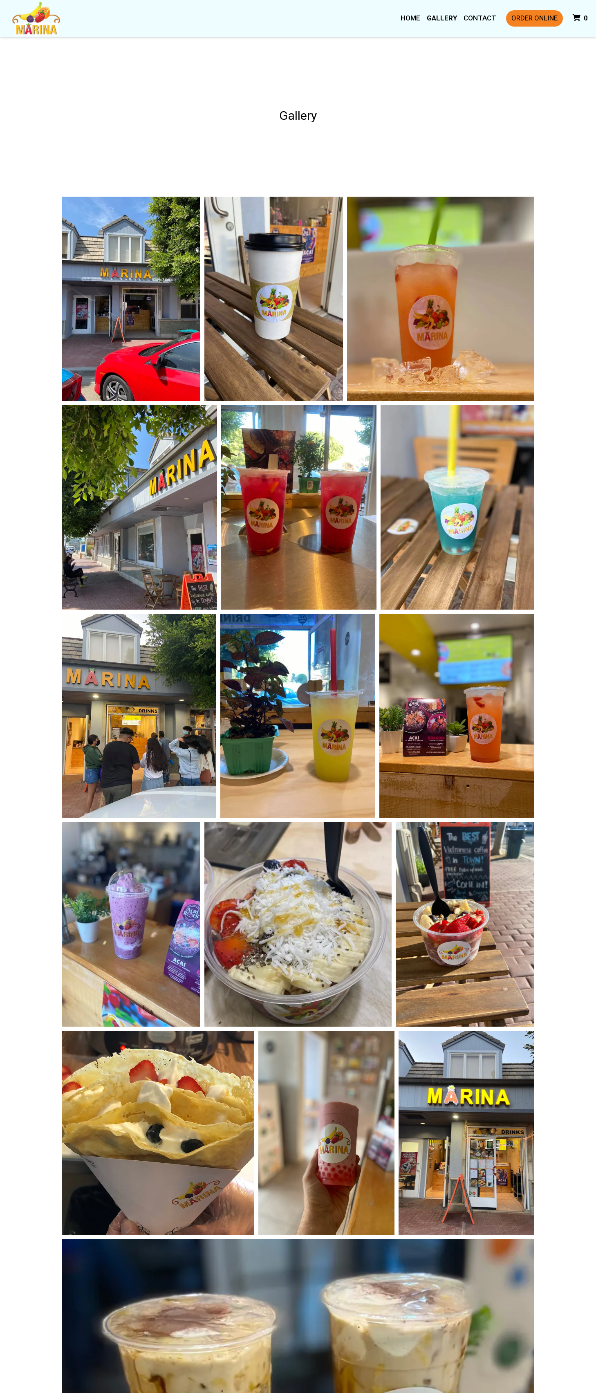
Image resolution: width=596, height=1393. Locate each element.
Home (410, 18)
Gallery (442, 18)
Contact (480, 18)
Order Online (534, 18)
